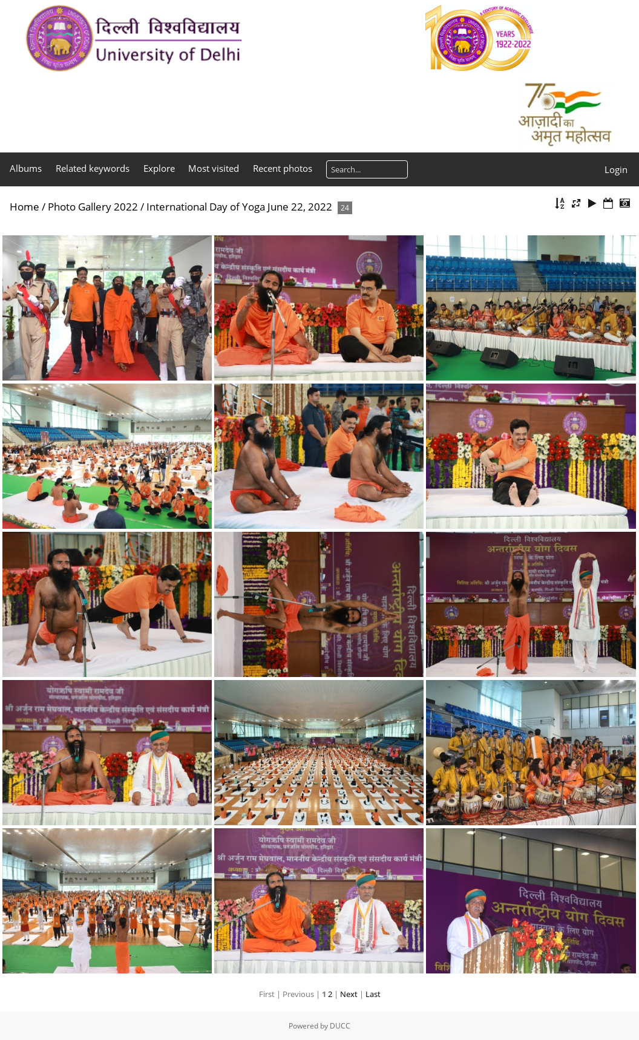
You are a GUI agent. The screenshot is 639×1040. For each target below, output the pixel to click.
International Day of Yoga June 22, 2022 (239, 207)
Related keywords (92, 168)
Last (373, 994)
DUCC (340, 1026)
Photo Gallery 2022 (93, 207)
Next (349, 994)
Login (616, 169)
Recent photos (282, 168)
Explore (159, 168)
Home (24, 207)
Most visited (213, 168)
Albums (26, 168)
